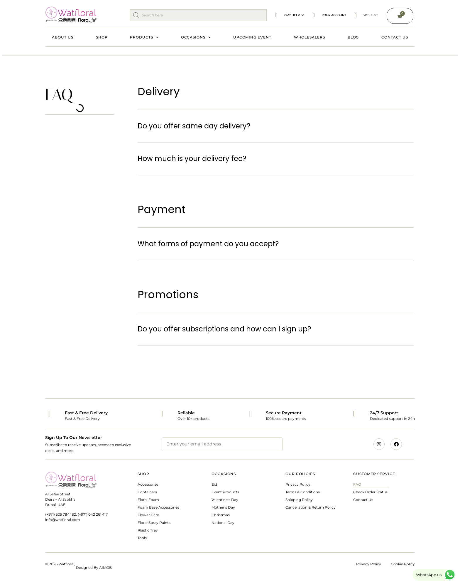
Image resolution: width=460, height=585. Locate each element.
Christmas (221, 515)
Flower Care (148, 515)
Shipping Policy (299, 499)
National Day (223, 522)
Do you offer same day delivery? (194, 126)
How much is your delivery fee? (192, 158)
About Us (62, 37)
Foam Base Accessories (158, 507)
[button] (276, 126)
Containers (147, 492)
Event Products (225, 492)
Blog (353, 37)
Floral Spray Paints (154, 522)
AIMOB (105, 567)
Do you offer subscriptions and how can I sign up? (224, 329)
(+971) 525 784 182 (60, 514)
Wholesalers (309, 37)
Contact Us (394, 37)
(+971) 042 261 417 (93, 514)
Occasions (196, 37)
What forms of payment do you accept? (208, 244)
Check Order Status (370, 492)
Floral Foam (148, 499)
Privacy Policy (297, 484)
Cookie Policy (403, 564)
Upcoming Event (252, 37)
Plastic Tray (148, 530)
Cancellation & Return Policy (310, 507)
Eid (214, 484)
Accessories (148, 484)
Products (144, 37)
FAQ (357, 484)
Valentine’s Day (225, 499)
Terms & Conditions (302, 492)
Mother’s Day (223, 507)
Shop (102, 37)
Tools (142, 538)
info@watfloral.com (62, 519)
